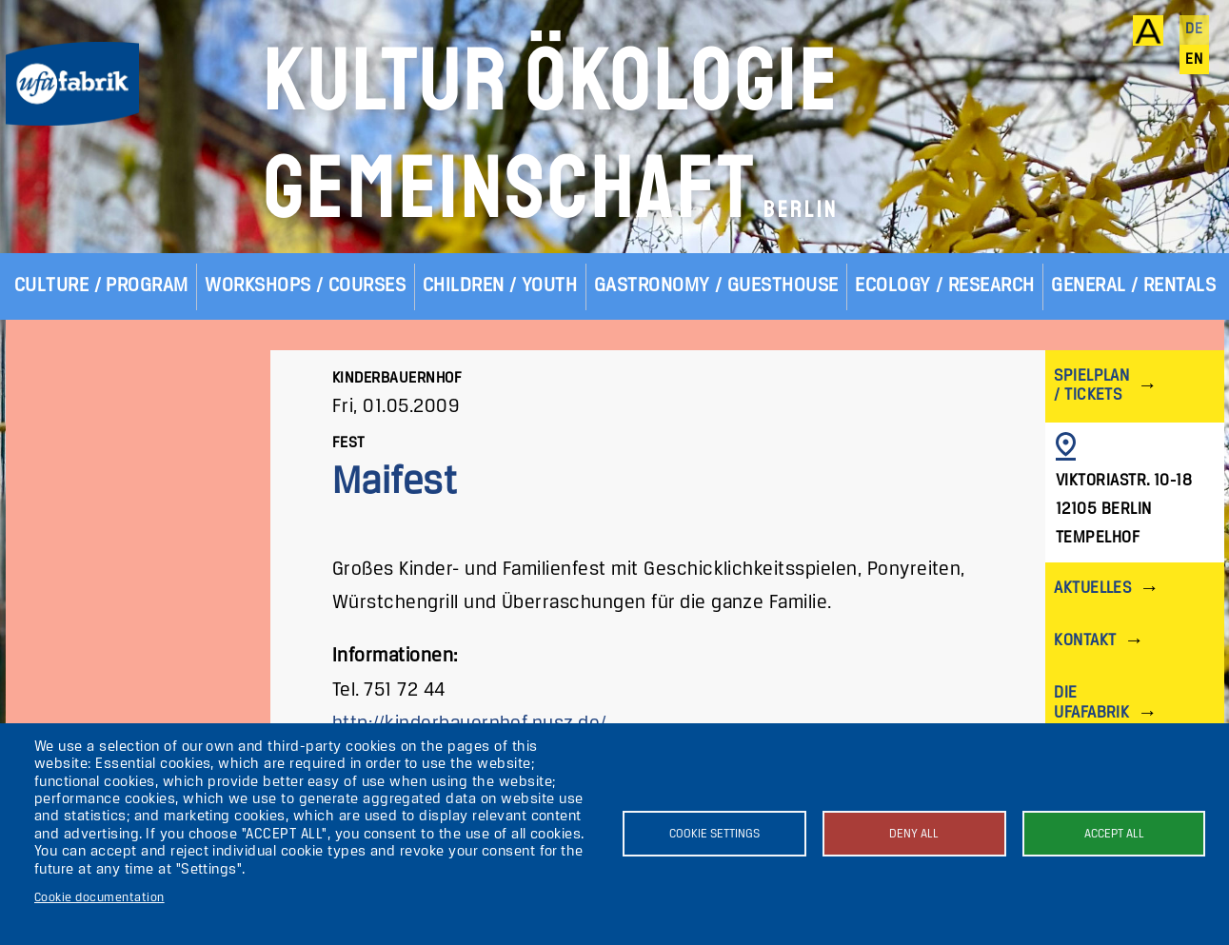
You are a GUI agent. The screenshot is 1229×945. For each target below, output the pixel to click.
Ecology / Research (945, 286)
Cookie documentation (99, 898)
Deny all (914, 834)
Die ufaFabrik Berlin (1091, 712)
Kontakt (1085, 641)
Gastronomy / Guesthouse (716, 286)
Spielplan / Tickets (1091, 386)
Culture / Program (101, 286)
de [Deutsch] (1193, 29)
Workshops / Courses (305, 286)
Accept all (1114, 834)
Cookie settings (714, 834)
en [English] (1193, 60)
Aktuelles (1092, 589)
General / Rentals (1133, 286)
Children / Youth (500, 286)
